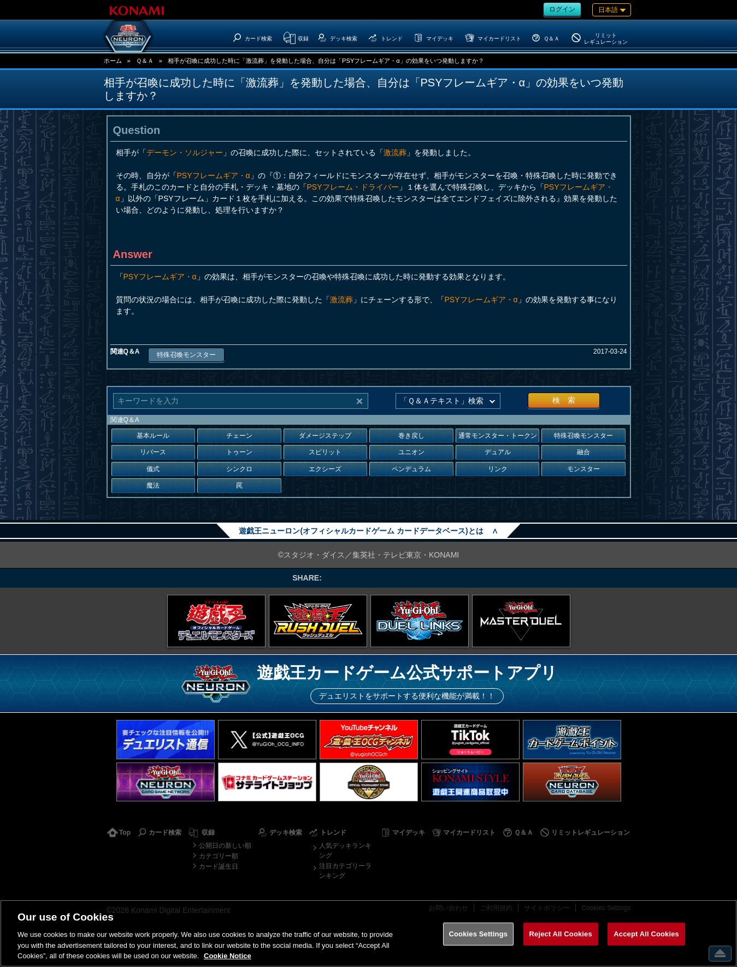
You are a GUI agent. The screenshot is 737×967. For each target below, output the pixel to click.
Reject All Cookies (560, 934)
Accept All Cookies (646, 934)
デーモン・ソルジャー (184, 152)
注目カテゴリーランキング (345, 871)
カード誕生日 (218, 866)
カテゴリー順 (218, 856)
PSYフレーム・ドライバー (353, 187)
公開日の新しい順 (225, 845)
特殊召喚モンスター (186, 355)
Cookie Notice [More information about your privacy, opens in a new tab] (227, 956)
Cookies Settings (478, 934)
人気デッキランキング (345, 850)
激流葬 (395, 152)
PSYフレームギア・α (213, 175)
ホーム (113, 60)
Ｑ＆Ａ (145, 60)
